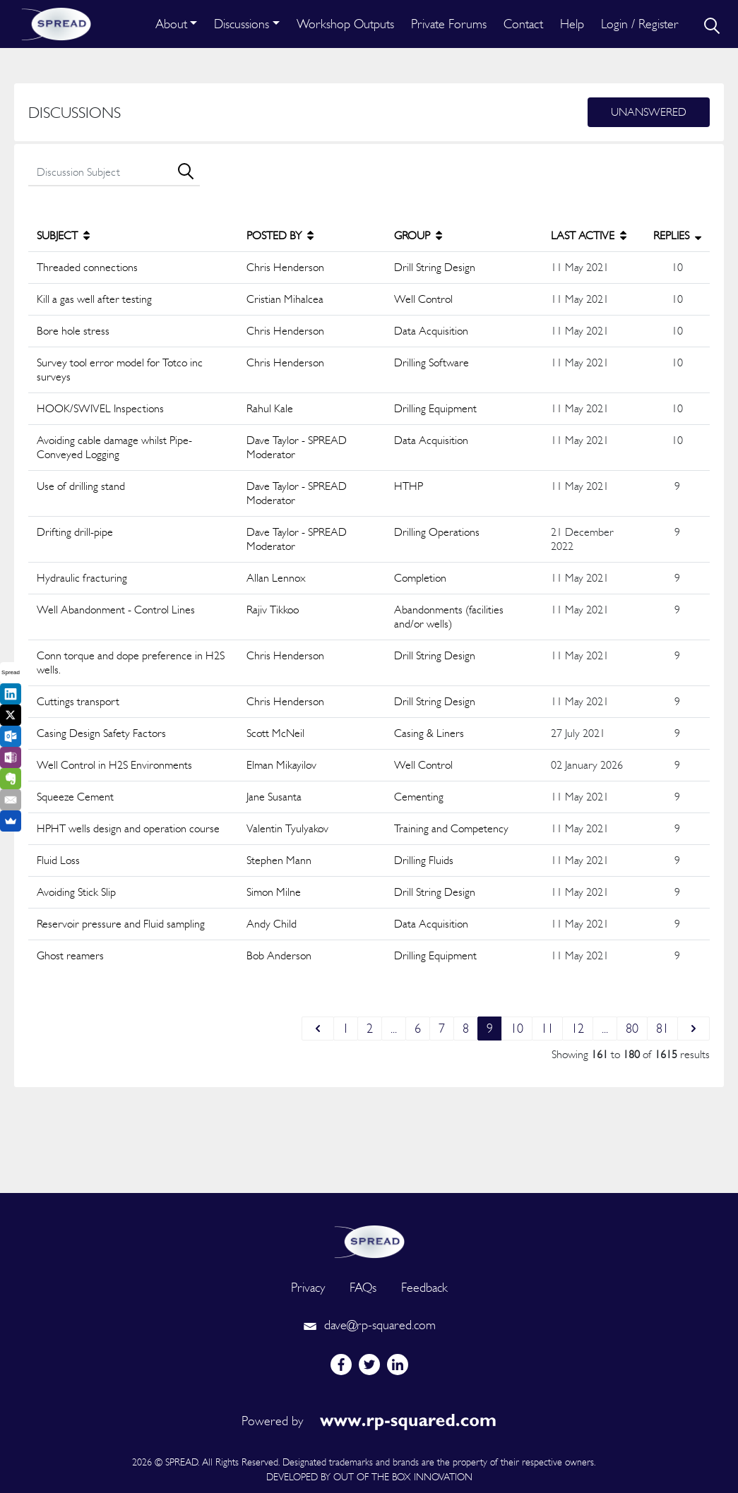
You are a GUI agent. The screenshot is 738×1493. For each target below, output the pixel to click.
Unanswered (648, 112)
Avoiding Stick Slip (76, 892)
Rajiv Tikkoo (272, 609)
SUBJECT (63, 235)
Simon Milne (273, 892)
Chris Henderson (285, 267)
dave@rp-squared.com (369, 1324)
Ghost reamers (70, 955)
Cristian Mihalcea (284, 299)
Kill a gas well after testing (94, 299)
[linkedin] (397, 1364)
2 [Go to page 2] (370, 1028)
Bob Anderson (278, 955)
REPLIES (677, 235)
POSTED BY (280, 235)
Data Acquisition (431, 330)
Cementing (419, 796)
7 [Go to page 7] (442, 1028)
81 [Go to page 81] (662, 1028)
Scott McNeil (275, 733)
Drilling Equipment (435, 408)
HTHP (408, 486)
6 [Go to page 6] (418, 1028)
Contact (523, 23)
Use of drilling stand (81, 486)
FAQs (363, 1287)
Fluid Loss (58, 860)
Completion (420, 577)
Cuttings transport (78, 701)
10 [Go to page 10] (517, 1028)
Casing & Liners (429, 733)
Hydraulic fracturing (82, 577)
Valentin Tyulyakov (287, 828)
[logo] (369, 1240)
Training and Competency (451, 828)
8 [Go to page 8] (466, 1028)
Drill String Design (434, 267)
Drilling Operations (437, 532)
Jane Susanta (274, 796)
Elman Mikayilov (281, 765)
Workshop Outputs (345, 23)
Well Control (423, 299)
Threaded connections (87, 267)
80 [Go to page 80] (632, 1028)
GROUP (418, 235)
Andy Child (271, 923)
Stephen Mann (278, 860)
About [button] (171, 23)
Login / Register (640, 23)
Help (572, 23)
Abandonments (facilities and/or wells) (449, 616)
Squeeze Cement (75, 796)
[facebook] (341, 1364)
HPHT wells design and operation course (128, 828)
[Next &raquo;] (693, 1029)
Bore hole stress (73, 330)
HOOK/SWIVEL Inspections (100, 408)
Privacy (308, 1287)
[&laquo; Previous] (318, 1029)
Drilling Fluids (423, 860)
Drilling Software (431, 362)
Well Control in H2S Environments (114, 765)
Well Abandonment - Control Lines (116, 609)
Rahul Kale (269, 408)
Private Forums (449, 23)
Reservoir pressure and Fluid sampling (121, 923)
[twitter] (369, 1364)
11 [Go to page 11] (547, 1028)
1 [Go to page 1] (346, 1028)
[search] (710, 24)
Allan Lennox (276, 577)
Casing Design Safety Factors (101, 733)
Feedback (424, 1287)
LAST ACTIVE (588, 235)
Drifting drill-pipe (75, 532)
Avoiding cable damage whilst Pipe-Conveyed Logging (114, 447)
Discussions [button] (241, 23)
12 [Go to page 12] (577, 1028)
